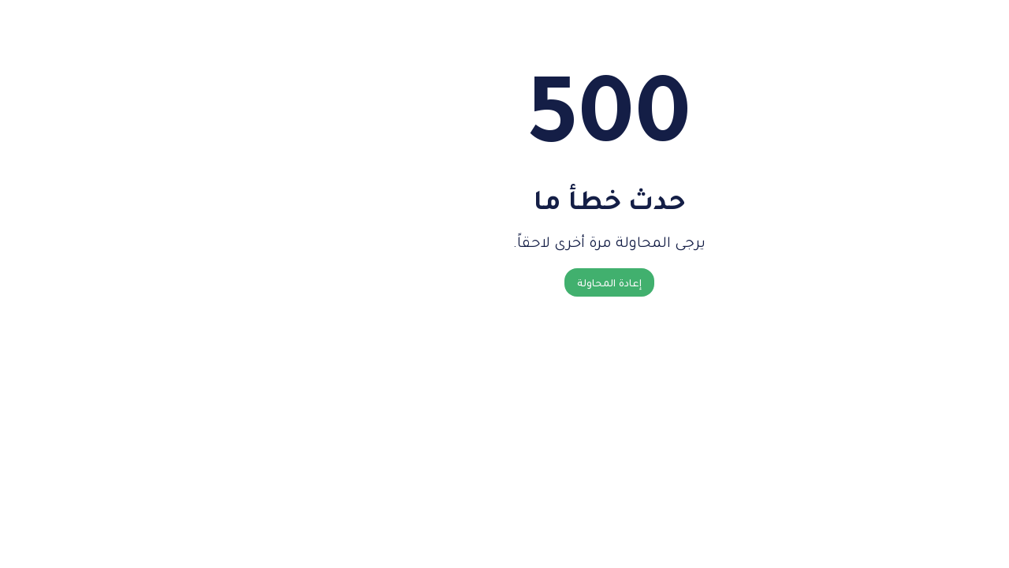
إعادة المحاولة (504, 282)
